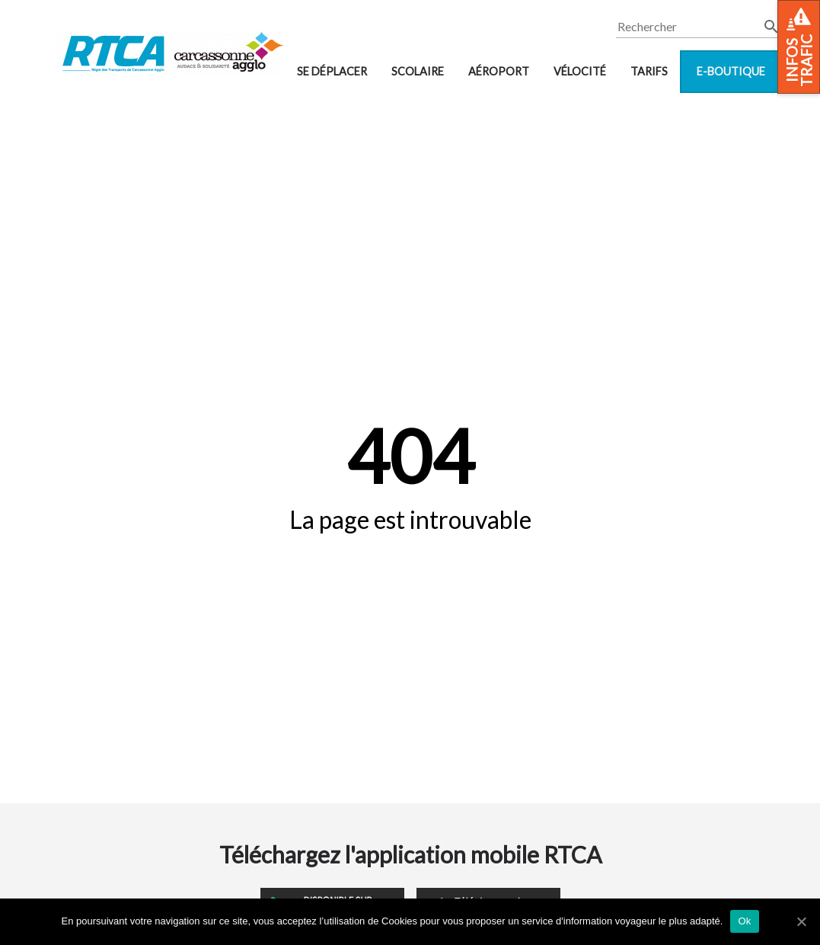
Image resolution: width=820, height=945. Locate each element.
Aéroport (498, 71)
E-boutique (731, 71)
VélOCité (580, 71)
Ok (744, 921)
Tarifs (649, 71)
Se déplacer (332, 71)
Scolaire (417, 71)
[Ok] (801, 921)
